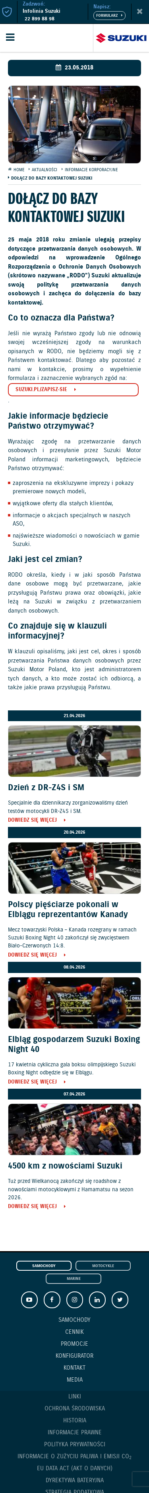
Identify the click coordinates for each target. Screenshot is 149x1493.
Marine (74, 1278)
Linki (74, 1397)
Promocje (74, 1344)
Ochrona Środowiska (75, 1409)
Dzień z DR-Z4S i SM (46, 787)
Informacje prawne (75, 1433)
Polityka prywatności (74, 1445)
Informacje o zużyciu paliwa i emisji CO (74, 1457)
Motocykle (103, 1266)
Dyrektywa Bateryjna (75, 1481)
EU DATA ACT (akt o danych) (74, 1469)
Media (75, 1380)
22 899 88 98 (39, 19)
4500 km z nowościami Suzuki (65, 1166)
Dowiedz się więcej (32, 820)
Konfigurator (74, 1356)
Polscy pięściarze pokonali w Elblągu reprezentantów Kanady (68, 909)
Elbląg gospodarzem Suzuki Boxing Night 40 (74, 1044)
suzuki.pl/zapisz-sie (41, 389)
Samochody (44, 1266)
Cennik (74, 1332)
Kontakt (74, 1368)
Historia (74, 1421)
